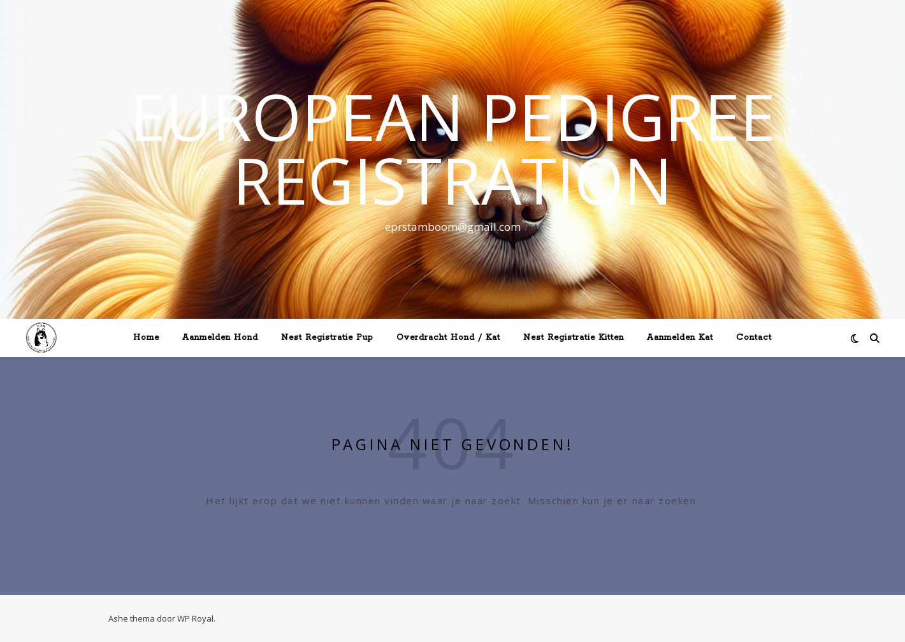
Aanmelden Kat (680, 337)
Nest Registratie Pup (327, 337)
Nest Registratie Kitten (573, 337)
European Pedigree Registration (453, 148)
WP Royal (195, 618)
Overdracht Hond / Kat (448, 337)
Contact (754, 337)
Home (146, 337)
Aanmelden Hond (220, 337)
